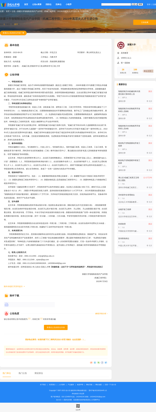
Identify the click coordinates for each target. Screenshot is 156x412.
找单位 (58, 4)
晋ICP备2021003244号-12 (98, 390)
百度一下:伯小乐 (110, 385)
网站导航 (89, 385)
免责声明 (80, 385)
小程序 (69, 4)
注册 (154, 4)
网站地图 (98, 385)
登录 (149, 4)
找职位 (48, 4)
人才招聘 (61, 385)
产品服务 (71, 385)
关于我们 (43, 385)
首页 (26, 4)
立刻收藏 (144, 22)
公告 (13, 11)
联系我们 (52, 385)
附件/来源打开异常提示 (13, 286)
